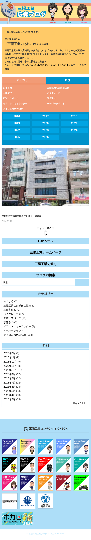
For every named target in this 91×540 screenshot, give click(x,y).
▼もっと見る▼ (45, 228)
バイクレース (53, 93)
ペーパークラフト (56, 103)
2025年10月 (10, 370)
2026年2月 (9, 353)
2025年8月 (9, 378)
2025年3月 (9, 399)
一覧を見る (76, 403)
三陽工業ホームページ (45, 252)
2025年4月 (9, 395)
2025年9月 (9, 374)
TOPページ (45, 241)
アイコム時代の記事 (13, 108)
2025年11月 (10, 366)
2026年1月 (9, 357)
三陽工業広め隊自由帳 (58, 87)
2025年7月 (9, 382)
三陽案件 (7, 93)
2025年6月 (9, 386)
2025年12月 (10, 361)
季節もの (51, 98)
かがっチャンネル (60, 65)
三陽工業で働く (46, 264)
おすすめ (7, 87)
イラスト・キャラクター (15, 103)
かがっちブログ (39, 65)
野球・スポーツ (11, 98)
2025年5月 (9, 391)
